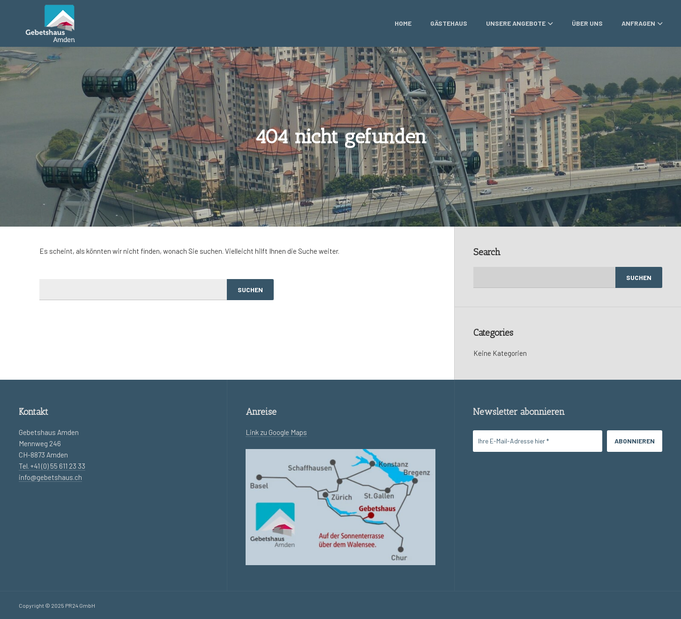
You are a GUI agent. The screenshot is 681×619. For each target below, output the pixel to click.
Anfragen (642, 23)
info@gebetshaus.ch (50, 477)
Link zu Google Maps (276, 432)
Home (403, 23)
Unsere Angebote (519, 23)
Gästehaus (448, 23)
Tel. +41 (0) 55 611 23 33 (52, 466)
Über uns (587, 23)
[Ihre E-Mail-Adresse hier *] (537, 441)
